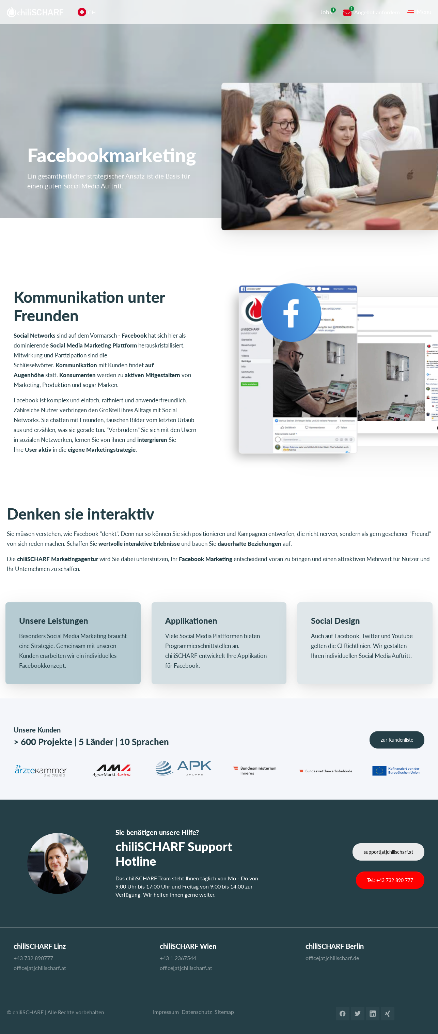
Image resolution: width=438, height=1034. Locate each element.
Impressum (166, 1011)
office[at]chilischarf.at (40, 967)
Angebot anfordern (377, 12)
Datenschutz (197, 1011)
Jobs (326, 12)
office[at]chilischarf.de (332, 958)
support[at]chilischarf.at (388, 852)
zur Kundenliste (397, 740)
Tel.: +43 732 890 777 (390, 880)
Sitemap (224, 1011)
